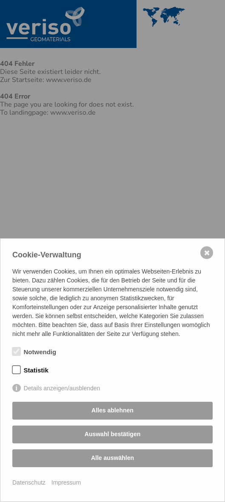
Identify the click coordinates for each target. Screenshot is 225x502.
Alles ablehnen (112, 410)
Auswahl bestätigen (112, 434)
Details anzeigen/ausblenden (62, 388)
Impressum (66, 482)
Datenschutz (29, 482)
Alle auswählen (112, 457)
